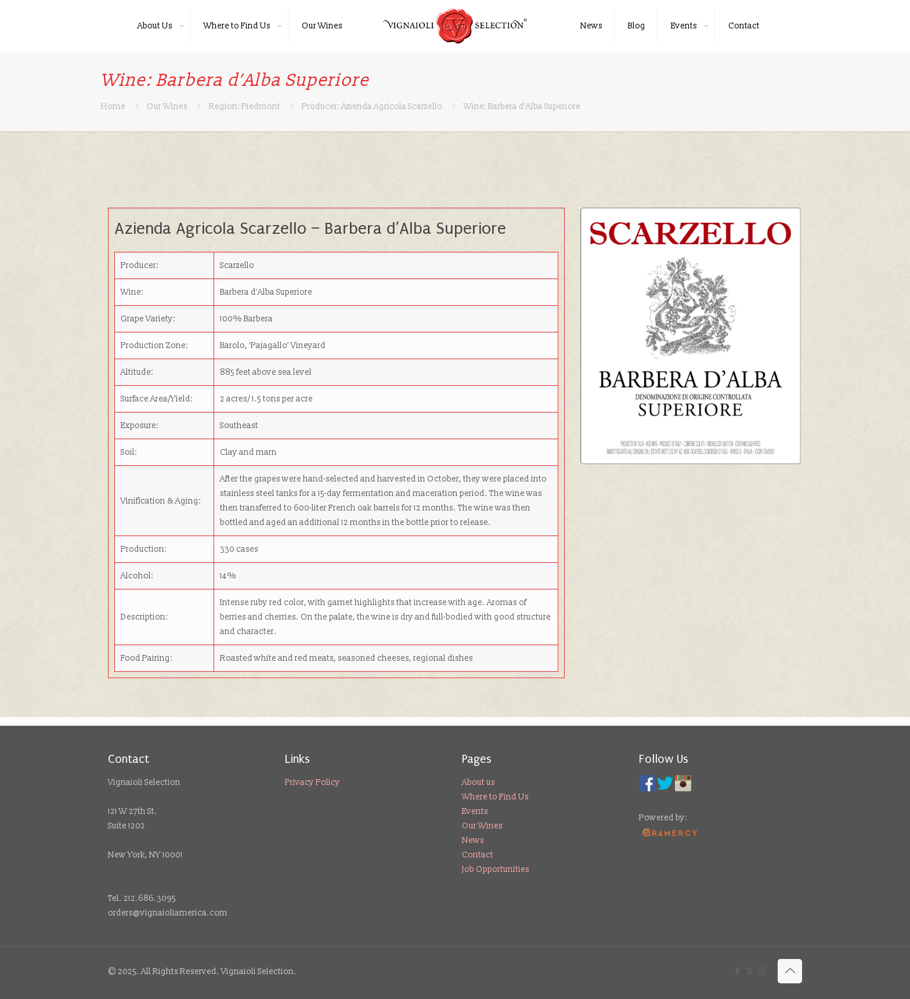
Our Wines (167, 106)
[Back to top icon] (790, 971)
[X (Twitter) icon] (749, 971)
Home (113, 106)
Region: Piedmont (244, 106)
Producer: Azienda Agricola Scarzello (372, 106)
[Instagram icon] (761, 971)
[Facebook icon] (737, 971)
